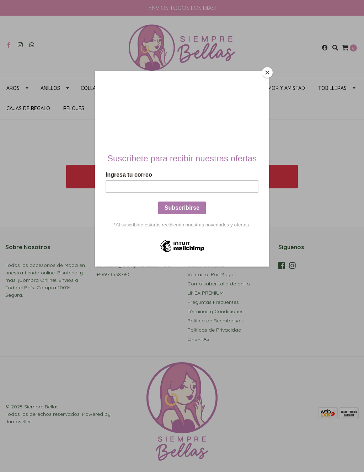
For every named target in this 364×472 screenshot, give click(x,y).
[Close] (267, 72)
